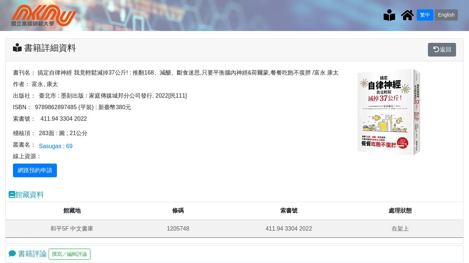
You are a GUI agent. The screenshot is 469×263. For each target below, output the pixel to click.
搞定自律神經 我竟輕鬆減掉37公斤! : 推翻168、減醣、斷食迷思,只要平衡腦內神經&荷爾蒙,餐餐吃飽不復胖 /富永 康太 (188, 73)
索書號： (24, 119)
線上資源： (27, 156)
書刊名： (24, 73)
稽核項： (24, 133)
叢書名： (24, 145)
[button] (361, 112)
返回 (442, 49)
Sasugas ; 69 (55, 146)
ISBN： (22, 107)
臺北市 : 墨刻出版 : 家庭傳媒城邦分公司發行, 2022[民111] (113, 96)
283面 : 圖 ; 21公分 (63, 133)
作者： (21, 84)
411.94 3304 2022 (63, 119)
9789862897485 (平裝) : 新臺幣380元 (83, 107)
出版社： (24, 96)
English (446, 15)
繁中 (425, 15)
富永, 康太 (45, 84)
